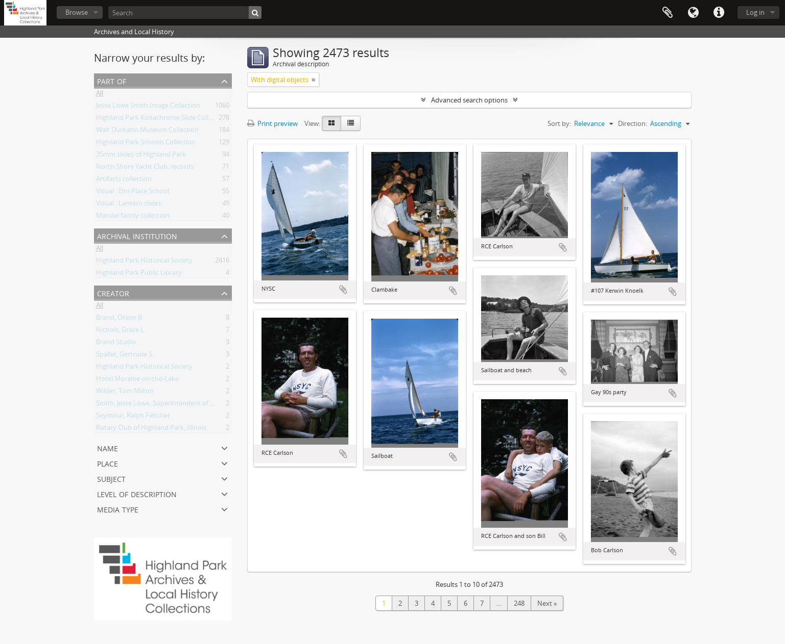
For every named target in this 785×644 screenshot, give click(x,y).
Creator (113, 292)
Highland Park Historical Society (144, 262)
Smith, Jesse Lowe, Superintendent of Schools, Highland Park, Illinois (199, 404)
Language (693, 12)
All (99, 94)
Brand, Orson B (119, 319)
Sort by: (559, 123)
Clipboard (667, 12)
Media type (117, 509)
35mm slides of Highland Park (141, 156)
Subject (111, 478)
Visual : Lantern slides (128, 205)
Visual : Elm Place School (132, 192)
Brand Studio (116, 343)
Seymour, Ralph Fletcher (133, 417)
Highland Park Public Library (139, 274)
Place (107, 463)
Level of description (137, 493)
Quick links (718, 12)
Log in (755, 12)
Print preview (272, 123)
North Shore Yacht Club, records (145, 168)
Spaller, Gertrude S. (125, 355)
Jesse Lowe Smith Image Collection (148, 107)
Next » (547, 603)
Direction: (632, 123)
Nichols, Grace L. (121, 331)
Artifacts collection (124, 180)
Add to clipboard (343, 290)
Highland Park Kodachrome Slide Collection (161, 119)
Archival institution (137, 235)
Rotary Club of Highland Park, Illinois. (152, 429)
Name (107, 447)
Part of (111, 80)
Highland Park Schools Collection (146, 143)
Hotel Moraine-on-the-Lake (137, 380)
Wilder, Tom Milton (125, 392)
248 (519, 603)
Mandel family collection (133, 217)
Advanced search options (469, 100)
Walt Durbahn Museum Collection (147, 131)
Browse (76, 12)
